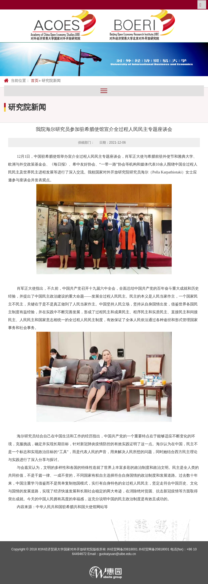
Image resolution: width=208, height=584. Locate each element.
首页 (34, 80)
